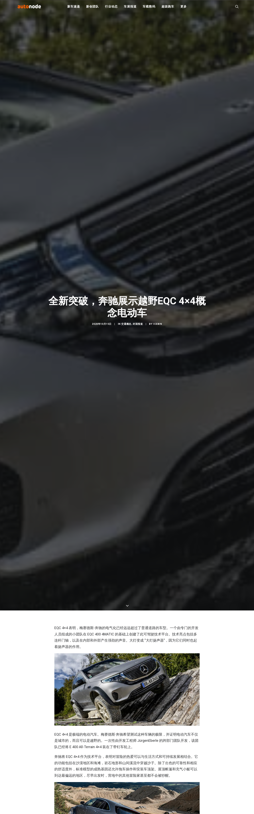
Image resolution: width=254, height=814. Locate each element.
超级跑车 (168, 8)
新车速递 (73, 8)
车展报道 (130, 8)
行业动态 (111, 8)
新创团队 (92, 8)
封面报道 (138, 326)
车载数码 (149, 8)
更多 (183, 8)
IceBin (157, 326)
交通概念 (126, 326)
